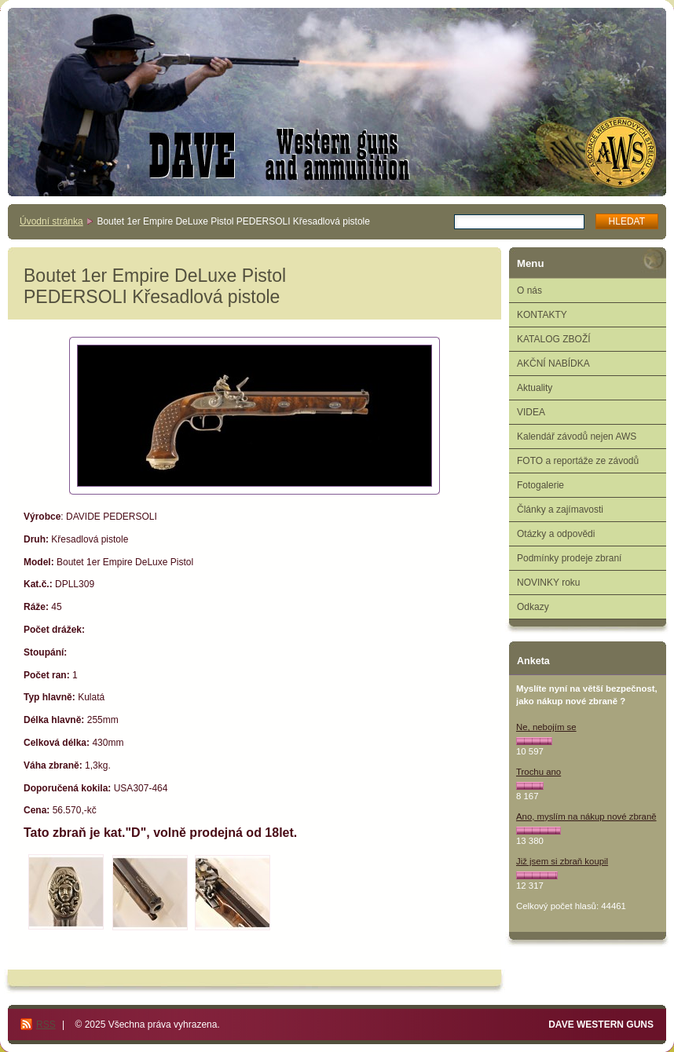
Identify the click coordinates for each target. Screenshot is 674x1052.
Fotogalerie (540, 485)
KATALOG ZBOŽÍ (554, 339)
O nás (529, 290)
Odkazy (533, 606)
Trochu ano (538, 771)
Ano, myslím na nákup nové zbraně (586, 816)
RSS (46, 1024)
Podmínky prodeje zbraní (569, 558)
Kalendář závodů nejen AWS (576, 436)
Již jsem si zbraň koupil (562, 861)
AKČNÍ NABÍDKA (553, 363)
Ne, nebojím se (546, 727)
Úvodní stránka (51, 221)
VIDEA (531, 412)
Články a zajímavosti (560, 509)
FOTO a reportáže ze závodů (578, 460)
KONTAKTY (542, 314)
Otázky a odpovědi (556, 533)
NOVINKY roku (548, 582)
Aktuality (534, 387)
